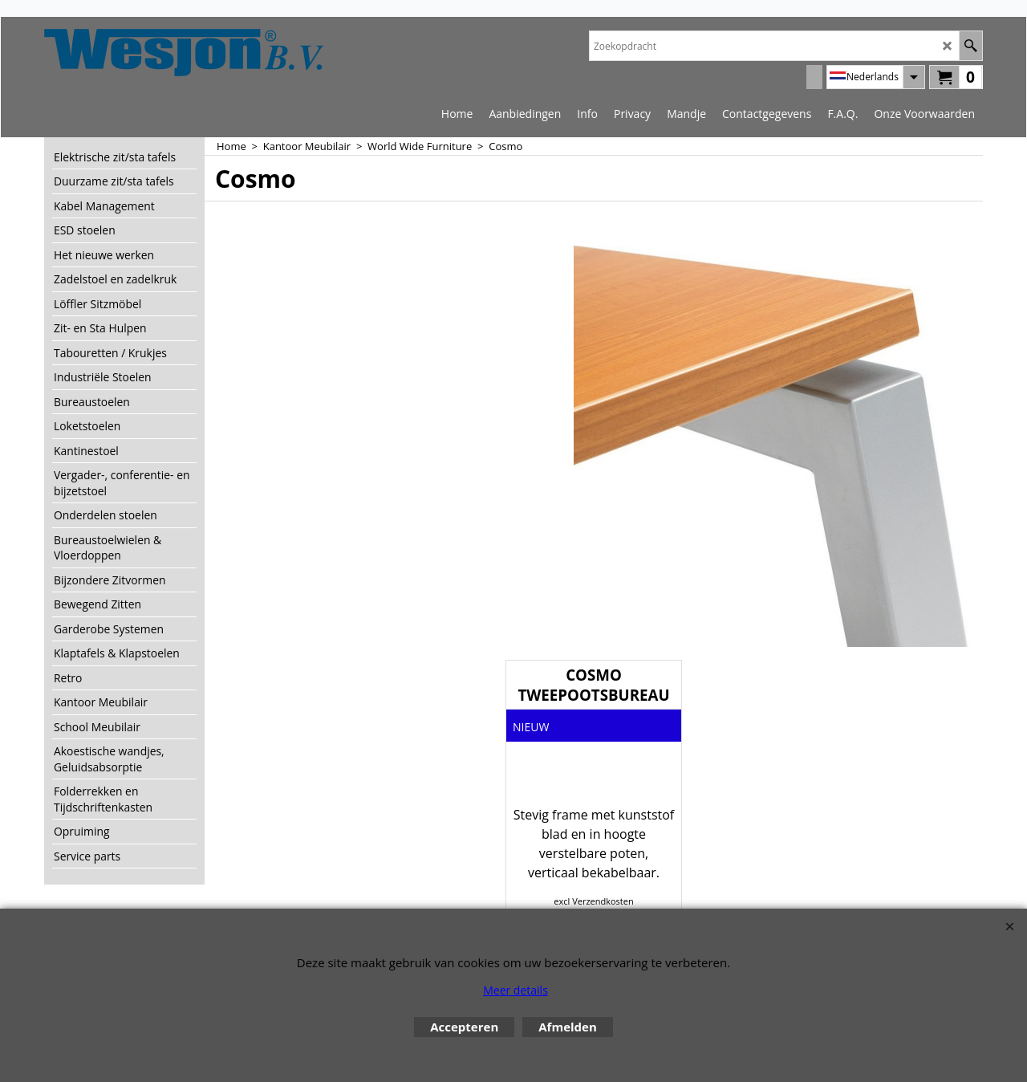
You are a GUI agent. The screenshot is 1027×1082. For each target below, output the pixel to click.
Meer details (515, 990)
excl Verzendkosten (593, 901)
